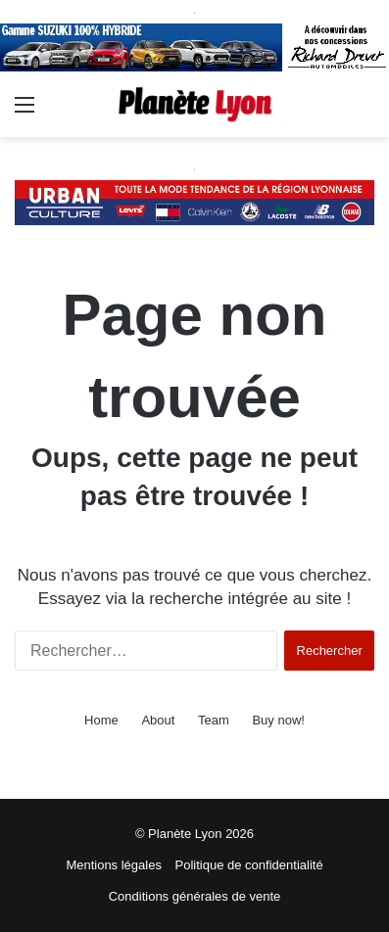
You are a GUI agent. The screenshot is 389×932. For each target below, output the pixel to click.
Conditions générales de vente (195, 896)
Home (101, 720)
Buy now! (278, 720)
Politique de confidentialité (249, 865)
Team (213, 720)
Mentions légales (114, 865)
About (157, 720)
